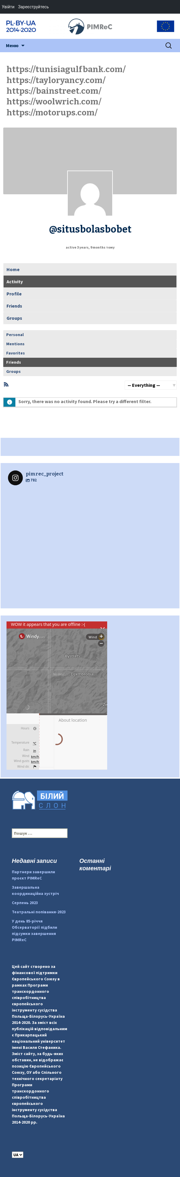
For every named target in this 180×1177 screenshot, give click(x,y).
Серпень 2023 (25, 902)
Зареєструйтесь (33, 6)
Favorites (15, 353)
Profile (14, 294)
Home (13, 269)
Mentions (15, 343)
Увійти (8, 6)
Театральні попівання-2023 (39, 911)
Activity (15, 281)
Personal (15, 334)
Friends (14, 306)
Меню (12, 45)
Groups (14, 318)
